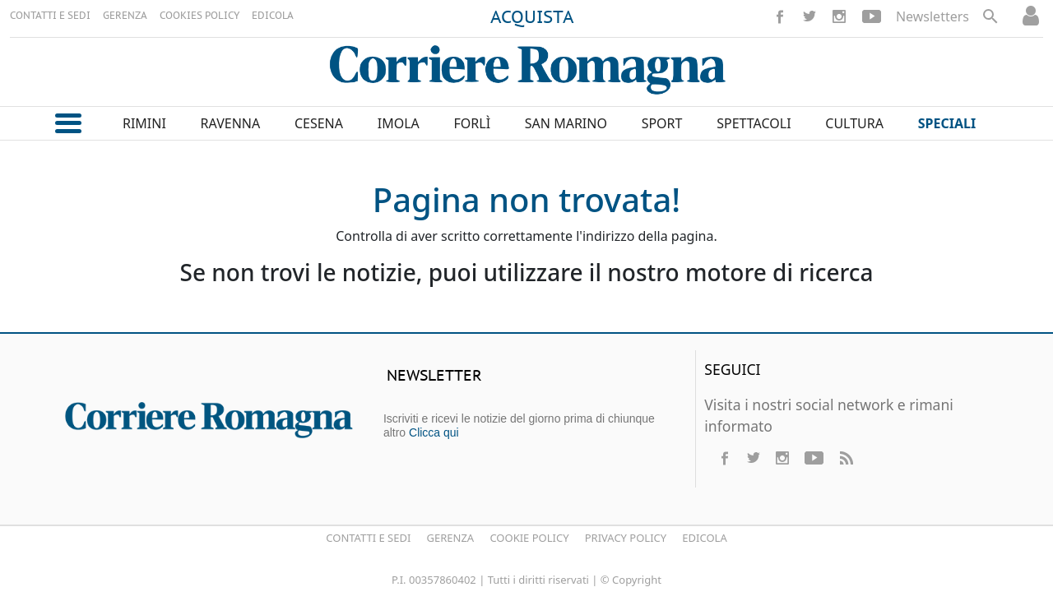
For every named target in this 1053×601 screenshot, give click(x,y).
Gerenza (451, 537)
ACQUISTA (532, 18)
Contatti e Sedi (368, 537)
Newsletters (932, 16)
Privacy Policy (625, 537)
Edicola (704, 537)
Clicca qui (434, 432)
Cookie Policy (528, 537)
